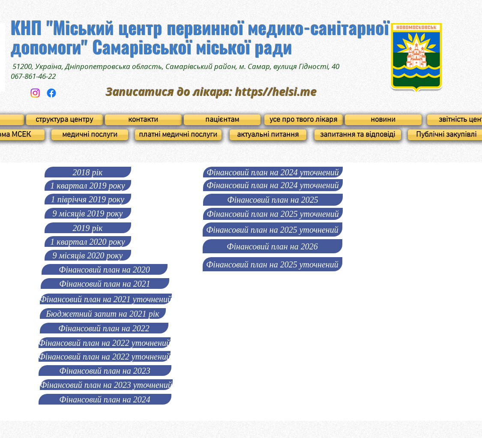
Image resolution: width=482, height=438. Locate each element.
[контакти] (143, 119)
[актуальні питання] (268, 134)
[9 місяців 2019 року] (88, 213)
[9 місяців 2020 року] (88, 255)
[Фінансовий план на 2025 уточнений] (273, 214)
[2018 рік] (88, 172)
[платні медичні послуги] (178, 134)
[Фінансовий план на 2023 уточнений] (106, 384)
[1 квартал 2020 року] (88, 241)
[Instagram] (35, 93)
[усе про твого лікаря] (303, 119)
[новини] (383, 119)
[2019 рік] (88, 227)
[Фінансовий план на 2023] (105, 370)
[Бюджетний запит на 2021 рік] (103, 313)
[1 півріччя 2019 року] (88, 199)
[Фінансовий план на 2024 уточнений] (273, 172)
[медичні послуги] (89, 134)
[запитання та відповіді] (357, 134)
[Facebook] (51, 93)
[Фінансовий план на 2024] (105, 399)
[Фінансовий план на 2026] (272, 246)
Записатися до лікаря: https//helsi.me (211, 91)
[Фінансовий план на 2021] (105, 283)
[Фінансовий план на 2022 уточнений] (105, 342)
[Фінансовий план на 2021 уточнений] (106, 299)
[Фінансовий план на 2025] (273, 200)
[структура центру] (64, 119)
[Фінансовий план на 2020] (105, 269)
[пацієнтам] (222, 119)
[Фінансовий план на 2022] (104, 328)
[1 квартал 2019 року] (88, 185)
